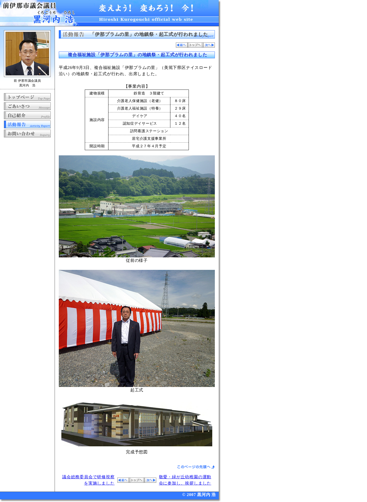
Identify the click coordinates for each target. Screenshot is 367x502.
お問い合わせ (27, 133)
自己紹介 (27, 115)
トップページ (27, 97)
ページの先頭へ (196, 467)
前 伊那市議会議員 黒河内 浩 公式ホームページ (110, 13)
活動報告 (27, 124)
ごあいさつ (27, 106)
